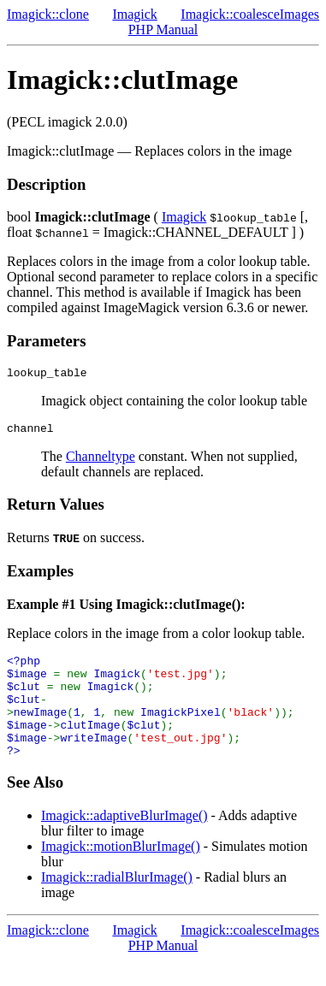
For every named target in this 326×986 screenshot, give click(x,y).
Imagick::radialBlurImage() (117, 902)
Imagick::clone (48, 14)
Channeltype (100, 461)
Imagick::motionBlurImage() (120, 872)
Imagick (134, 14)
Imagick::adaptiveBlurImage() (124, 841)
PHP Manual (163, 29)
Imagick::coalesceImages (250, 14)
